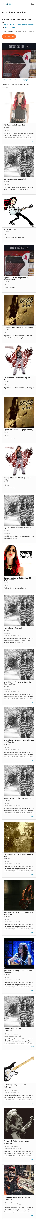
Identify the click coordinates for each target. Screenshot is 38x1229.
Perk (6, 19)
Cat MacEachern (22, 31)
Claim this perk (9, 36)
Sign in (33, 4)
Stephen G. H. (13, 31)
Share (15, 80)
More (32, 141)
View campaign (23, 80)
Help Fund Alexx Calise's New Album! (18, 25)
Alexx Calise (10, 27)
